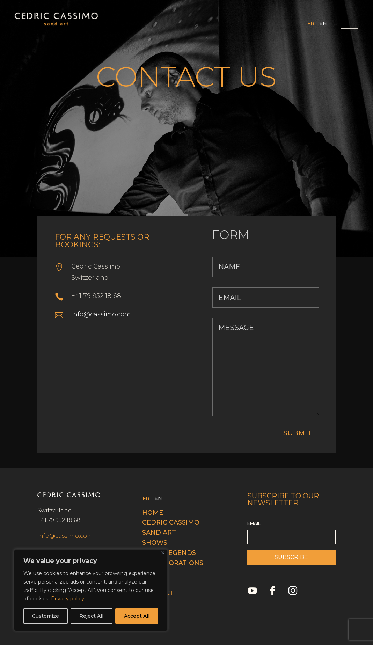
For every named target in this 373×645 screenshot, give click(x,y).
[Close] (162, 552)
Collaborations (172, 563)
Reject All (91, 616)
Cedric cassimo (170, 522)
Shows (154, 543)
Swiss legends (169, 553)
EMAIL (254, 523)
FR (310, 24)
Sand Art (159, 532)
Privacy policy (67, 598)
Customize (45, 616)
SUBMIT (297, 433)
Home (152, 512)
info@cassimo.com (101, 314)
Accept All (136, 616)
